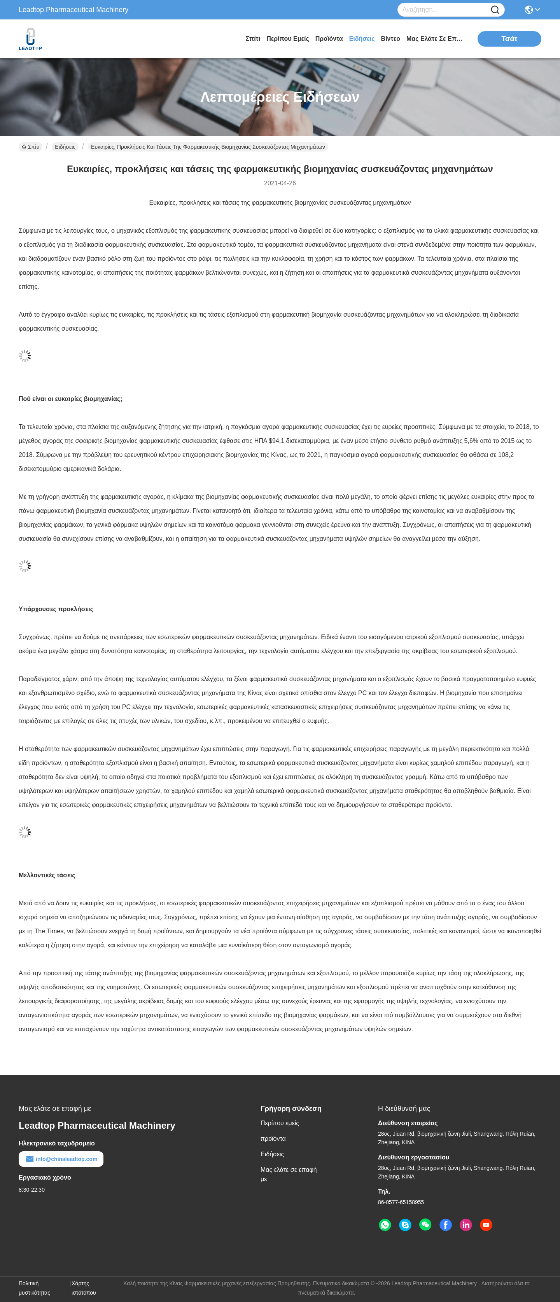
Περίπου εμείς (287, 38)
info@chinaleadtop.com (61, 1159)
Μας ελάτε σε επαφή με (435, 38)
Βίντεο (390, 38)
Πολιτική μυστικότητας (34, 1288)
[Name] (495, 10)
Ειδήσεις (362, 38)
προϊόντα (329, 38)
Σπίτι (253, 38)
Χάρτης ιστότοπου (84, 1288)
